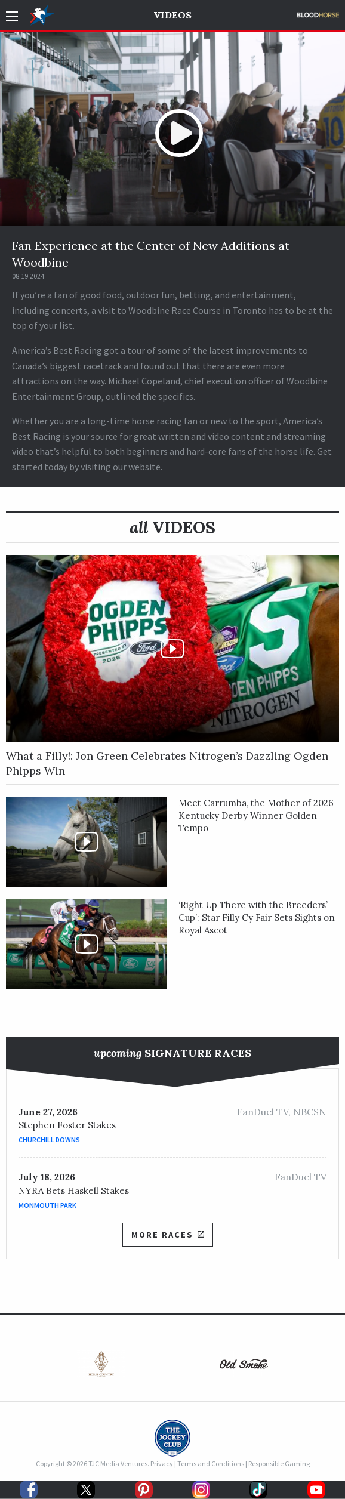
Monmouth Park (47, 1205)
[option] (101, 1366)
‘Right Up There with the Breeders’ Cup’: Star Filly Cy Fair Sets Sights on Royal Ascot (256, 917)
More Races (167, 1234)
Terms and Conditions (210, 1463)
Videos (172, 15)
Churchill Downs (49, 1139)
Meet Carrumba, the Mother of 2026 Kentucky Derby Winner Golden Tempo (256, 815)
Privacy (161, 1463)
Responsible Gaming (279, 1463)
